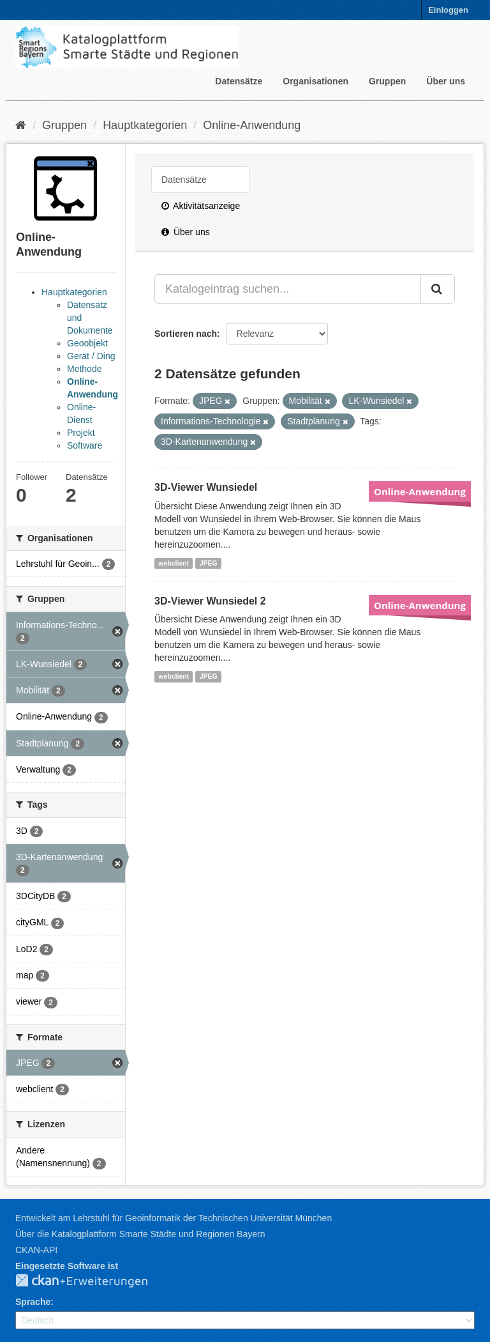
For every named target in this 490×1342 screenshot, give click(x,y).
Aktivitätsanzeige (200, 206)
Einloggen (448, 10)
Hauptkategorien (145, 125)
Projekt (81, 433)
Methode (84, 369)
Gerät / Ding (91, 356)
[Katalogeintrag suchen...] (287, 289)
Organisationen (315, 81)
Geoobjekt (87, 343)
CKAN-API (36, 1250)
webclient (173, 563)
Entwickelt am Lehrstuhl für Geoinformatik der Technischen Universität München (173, 1218)
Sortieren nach (185, 333)
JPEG (209, 563)
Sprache (32, 1302)
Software (84, 445)
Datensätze (238, 81)
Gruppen (387, 81)
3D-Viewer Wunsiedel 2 (210, 601)
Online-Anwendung (252, 125)
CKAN (91, 1281)
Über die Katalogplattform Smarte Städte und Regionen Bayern (140, 1234)
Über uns (445, 81)
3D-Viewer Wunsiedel (205, 487)
